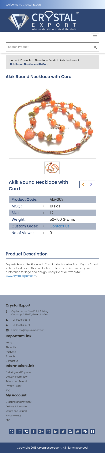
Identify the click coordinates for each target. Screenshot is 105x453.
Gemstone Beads (45, 60)
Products (26, 60)
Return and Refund (16, 381)
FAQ (8, 390)
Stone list (11, 356)
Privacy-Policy (13, 385)
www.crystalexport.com (21, 276)
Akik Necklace (68, 60)
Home (13, 60)
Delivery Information (17, 376)
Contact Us (59, 226)
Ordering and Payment (19, 372)
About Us (11, 347)
